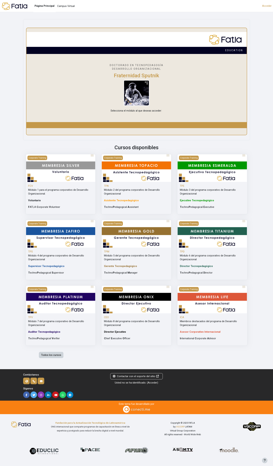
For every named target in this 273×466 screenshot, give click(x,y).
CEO (106, 317)
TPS (30, 251)
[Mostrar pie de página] (264, 460)
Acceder (267, 5)
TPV (30, 317)
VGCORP (180, 426)
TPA (106, 185)
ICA (182, 317)
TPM (106, 251)
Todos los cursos (51, 355)
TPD (182, 251)
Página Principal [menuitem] (44, 5)
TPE (182, 185)
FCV (30, 185)
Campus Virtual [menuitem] (66, 6)
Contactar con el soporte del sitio (135, 376)
